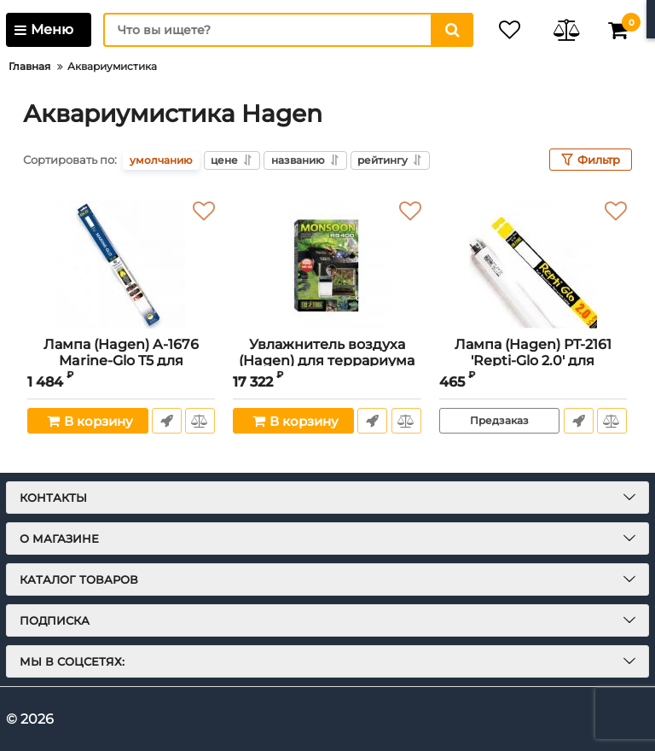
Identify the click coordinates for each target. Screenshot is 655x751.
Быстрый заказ (166, 421)
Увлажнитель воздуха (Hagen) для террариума (326, 361)
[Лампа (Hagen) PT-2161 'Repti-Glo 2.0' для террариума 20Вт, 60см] (533, 265)
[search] (280, 30)
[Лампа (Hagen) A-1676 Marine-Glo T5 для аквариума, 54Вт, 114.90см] (121, 265)
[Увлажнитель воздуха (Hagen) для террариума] (326, 265)
